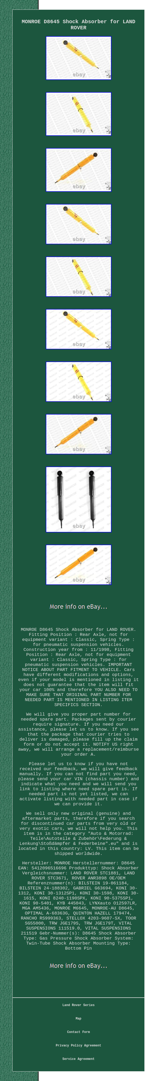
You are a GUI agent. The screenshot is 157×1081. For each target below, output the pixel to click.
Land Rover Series (78, 1005)
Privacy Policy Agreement (78, 1045)
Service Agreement (78, 1059)
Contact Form (78, 1032)
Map (79, 1019)
